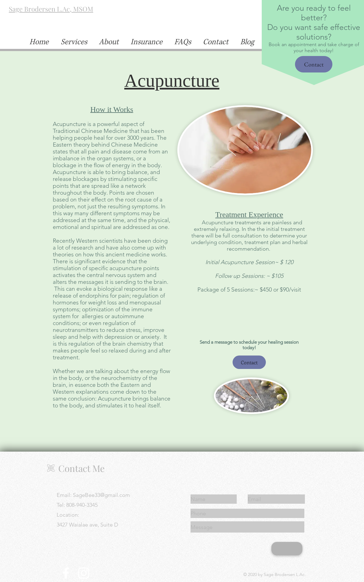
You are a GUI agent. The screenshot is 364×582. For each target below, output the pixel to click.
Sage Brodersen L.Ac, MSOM (51, 8)
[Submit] (286, 548)
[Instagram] (83, 573)
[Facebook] (65, 573)
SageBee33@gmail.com (101, 495)
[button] (215, 42)
